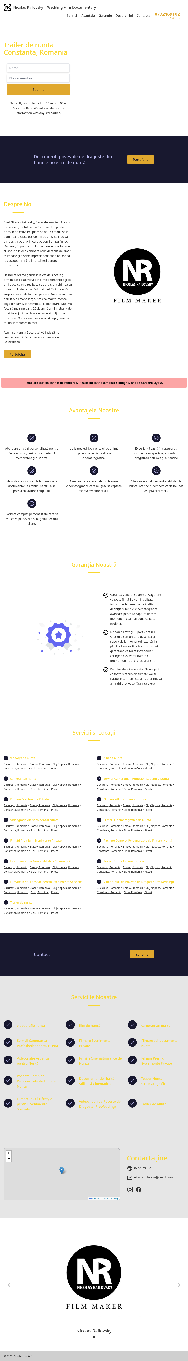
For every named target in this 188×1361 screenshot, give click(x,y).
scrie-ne (142, 954)
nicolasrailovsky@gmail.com (153, 1177)
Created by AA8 (23, 1356)
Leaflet (94, 1198)
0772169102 (142, 1168)
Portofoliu (140, 159)
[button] (61, 1170)
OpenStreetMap (111, 1198)
